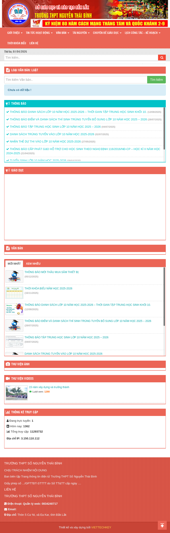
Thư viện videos (22, 378)
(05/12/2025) (31, 276)
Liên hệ (33, 43)
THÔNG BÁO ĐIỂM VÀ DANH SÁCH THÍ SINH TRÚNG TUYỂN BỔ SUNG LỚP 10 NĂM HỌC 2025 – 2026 (76, 119)
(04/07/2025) (108, 126)
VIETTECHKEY (101, 527)
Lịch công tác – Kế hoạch (142, 33)
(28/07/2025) (155, 119)
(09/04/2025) (74, 160)
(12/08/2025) (154, 112)
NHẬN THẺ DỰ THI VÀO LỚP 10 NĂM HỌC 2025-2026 (43, 141)
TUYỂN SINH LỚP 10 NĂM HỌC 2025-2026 (36, 160)
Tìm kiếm (156, 79)
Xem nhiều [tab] (33, 263)
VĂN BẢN (17, 248)
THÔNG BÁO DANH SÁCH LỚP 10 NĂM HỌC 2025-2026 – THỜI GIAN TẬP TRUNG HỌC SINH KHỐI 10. (76, 112)
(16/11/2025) (31, 293)
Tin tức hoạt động (39, 33)
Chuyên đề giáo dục (107, 33)
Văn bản (62, 33)
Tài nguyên (81, 33)
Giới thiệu (15, 33)
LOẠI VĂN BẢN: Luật (24, 70)
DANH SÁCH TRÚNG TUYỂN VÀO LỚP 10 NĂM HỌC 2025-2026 (50, 134)
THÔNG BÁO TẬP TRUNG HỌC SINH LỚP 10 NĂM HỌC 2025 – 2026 (53, 126)
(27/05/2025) (88, 141)
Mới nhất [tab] (14, 263)
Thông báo (18, 103)
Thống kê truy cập (24, 412)
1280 (47, 391)
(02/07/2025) (102, 134)
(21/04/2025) (28, 153)
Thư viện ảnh (20, 364)
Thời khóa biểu (16, 43)
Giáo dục (17, 170)
